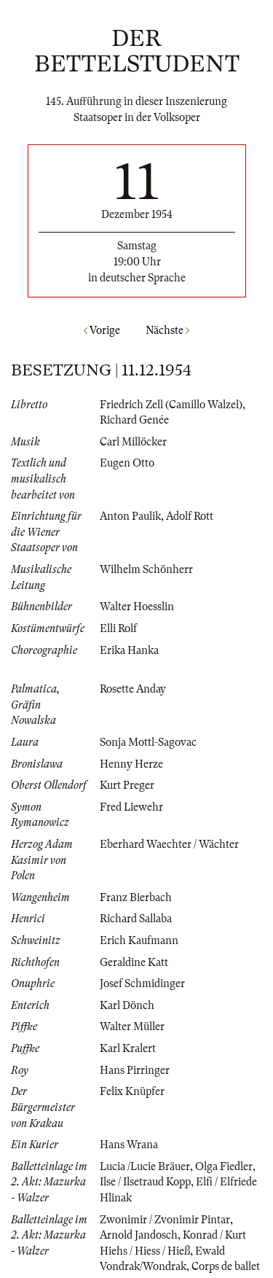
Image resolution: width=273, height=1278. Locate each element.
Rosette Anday (133, 689)
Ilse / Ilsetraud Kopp (145, 1182)
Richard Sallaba (136, 918)
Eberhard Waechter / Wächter (169, 844)
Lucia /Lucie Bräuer (145, 1166)
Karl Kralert (128, 1048)
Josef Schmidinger (142, 983)
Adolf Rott (189, 516)
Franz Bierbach (136, 897)
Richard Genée (134, 420)
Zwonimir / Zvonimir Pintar (165, 1220)
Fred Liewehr (131, 807)
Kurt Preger (127, 785)
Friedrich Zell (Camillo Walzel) (171, 404)
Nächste (167, 330)
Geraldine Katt (134, 962)
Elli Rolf (118, 628)
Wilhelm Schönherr (146, 569)
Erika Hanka (129, 650)
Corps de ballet (225, 1266)
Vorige (102, 330)
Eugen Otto (127, 463)
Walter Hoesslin (137, 606)
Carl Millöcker (133, 442)
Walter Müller (132, 1026)
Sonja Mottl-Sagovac (148, 742)
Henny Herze (131, 764)
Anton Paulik (130, 516)
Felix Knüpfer (132, 1091)
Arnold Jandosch (139, 1235)
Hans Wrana (129, 1144)
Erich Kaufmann (139, 940)
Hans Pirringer (135, 1070)
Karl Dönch (127, 1005)
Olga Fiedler (224, 1166)
